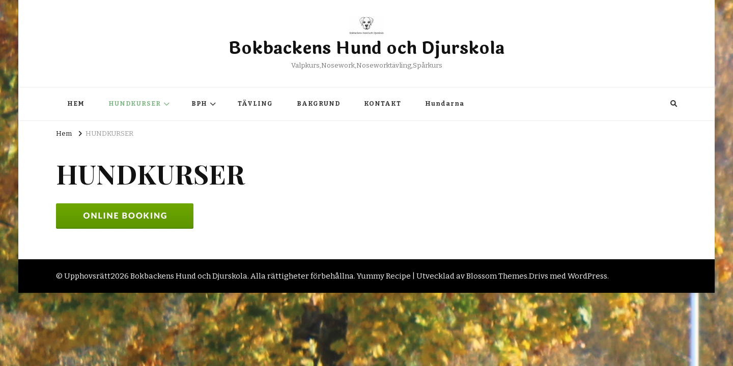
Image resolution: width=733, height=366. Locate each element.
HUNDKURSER (134, 103)
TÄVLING (255, 103)
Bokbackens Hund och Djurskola (366, 49)
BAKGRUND (318, 103)
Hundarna (444, 103)
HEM (75, 103)
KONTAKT (382, 103)
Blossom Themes (496, 276)
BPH (199, 103)
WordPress (587, 276)
